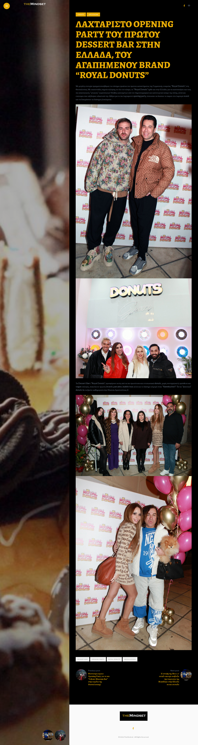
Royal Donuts (114, 659)
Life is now (93, 14)
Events (81, 14)
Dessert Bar (82, 659)
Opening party (98, 659)
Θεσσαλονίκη (130, 659)
